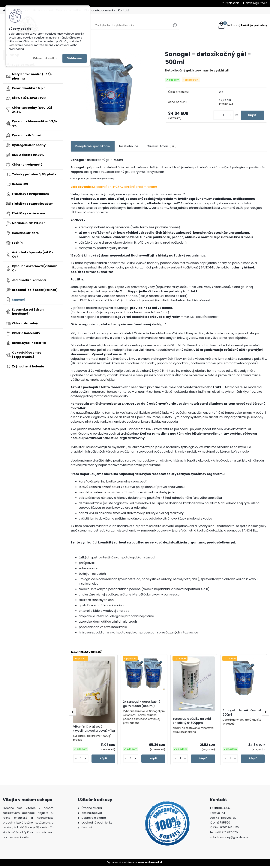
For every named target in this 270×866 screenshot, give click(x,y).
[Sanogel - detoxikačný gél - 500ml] (111, 91)
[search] (174, 26)
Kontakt (123, 10)
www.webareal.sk (150, 862)
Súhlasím (74, 58)
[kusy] (223, 115)
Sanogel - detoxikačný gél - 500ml (243, 712)
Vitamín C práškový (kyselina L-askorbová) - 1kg (94, 729)
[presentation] (72, 712)
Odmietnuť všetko (44, 58)
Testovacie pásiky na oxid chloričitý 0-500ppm (192, 721)
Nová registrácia (256, 3)
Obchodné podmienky (99, 10)
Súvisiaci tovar (161, 146)
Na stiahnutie (128, 146)
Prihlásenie (232, 3)
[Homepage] (4, 10)
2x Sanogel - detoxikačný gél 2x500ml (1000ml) (141, 704)
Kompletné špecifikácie (92, 146)
